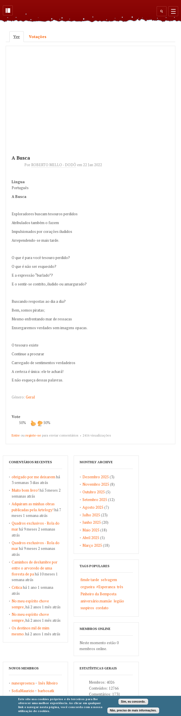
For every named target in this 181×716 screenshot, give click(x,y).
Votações (37, 36)
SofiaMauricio (23, 690)
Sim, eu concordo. (133, 701)
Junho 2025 (91, 522)
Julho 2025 (91, 514)
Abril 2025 (90, 537)
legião (119, 601)
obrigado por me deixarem (33, 476)
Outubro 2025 (93, 491)
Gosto (33, 423)
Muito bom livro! (25, 490)
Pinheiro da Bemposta (98, 593)
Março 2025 (92, 545)
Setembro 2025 (94, 499)
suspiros (87, 607)
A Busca (21, 158)
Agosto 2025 (92, 507)
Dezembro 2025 (95, 476)
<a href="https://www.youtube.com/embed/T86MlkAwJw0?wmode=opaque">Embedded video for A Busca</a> (90, 96)
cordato (102, 607)
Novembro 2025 (95, 484)
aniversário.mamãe (96, 601)
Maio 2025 (90, 530)
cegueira (87, 586)
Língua (18, 181)
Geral (30, 397)
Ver (18, 36)
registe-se (33, 435)
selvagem (109, 579)
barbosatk (46, 690)
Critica (17, 587)
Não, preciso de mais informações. (133, 710)
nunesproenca (23, 683)
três (120, 586)
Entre (16, 435)
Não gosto (40, 423)
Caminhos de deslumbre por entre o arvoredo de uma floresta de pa (35, 568)
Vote (16, 416)
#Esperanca (105, 586)
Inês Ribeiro (48, 683)
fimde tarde (89, 579)
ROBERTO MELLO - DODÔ (53, 164)
